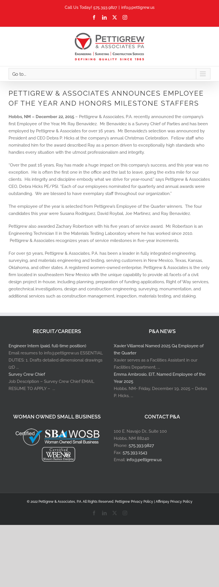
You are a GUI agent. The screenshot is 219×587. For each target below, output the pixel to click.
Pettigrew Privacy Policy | (135, 502)
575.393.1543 (135, 452)
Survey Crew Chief (27, 374)
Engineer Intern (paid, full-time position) (47, 345)
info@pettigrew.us (138, 7)
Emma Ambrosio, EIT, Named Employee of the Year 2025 (160, 378)
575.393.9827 (141, 445)
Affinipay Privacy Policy (174, 502)
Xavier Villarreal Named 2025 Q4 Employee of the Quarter (159, 349)
